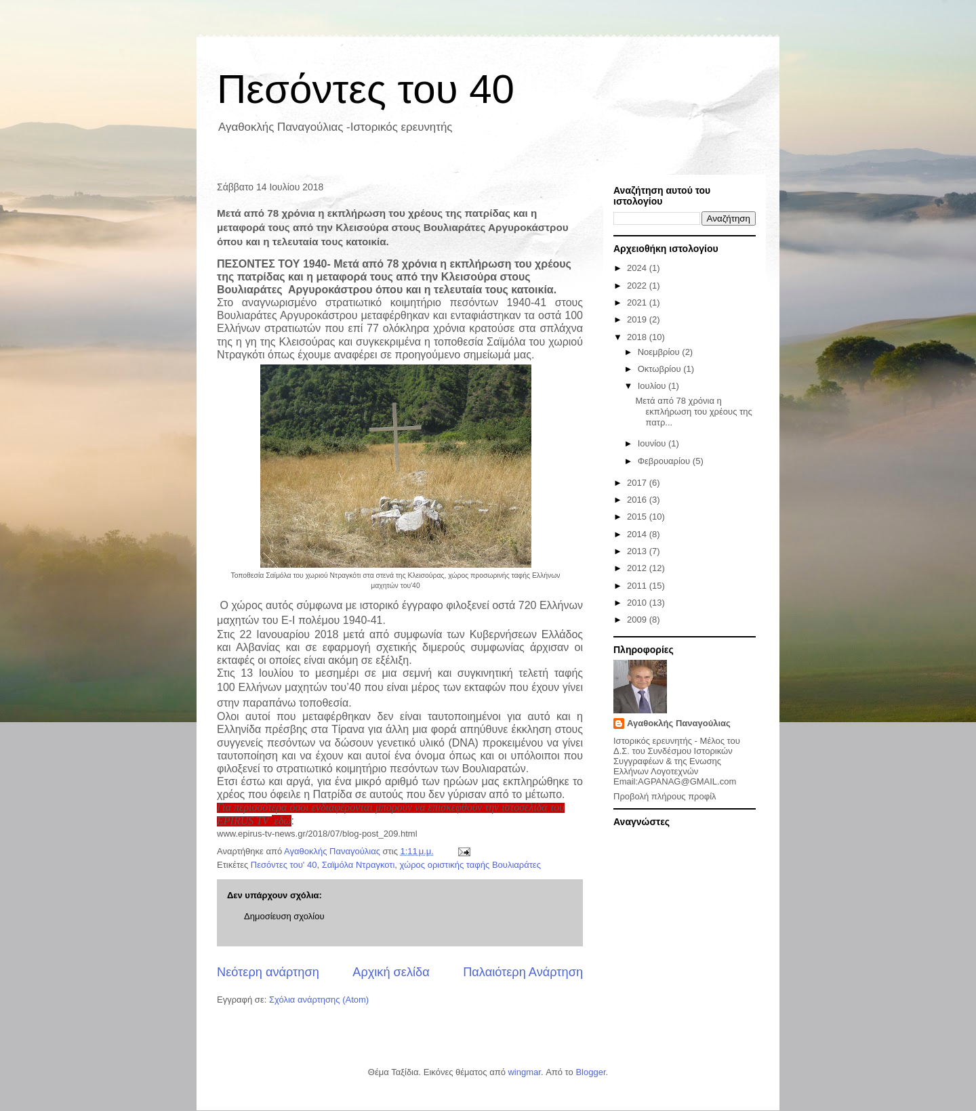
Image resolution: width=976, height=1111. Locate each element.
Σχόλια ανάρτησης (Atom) (319, 999)
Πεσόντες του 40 (365, 89)
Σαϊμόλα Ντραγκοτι (358, 865)
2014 (638, 534)
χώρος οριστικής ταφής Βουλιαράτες (470, 865)
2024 (638, 268)
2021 (638, 302)
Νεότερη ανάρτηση (268, 972)
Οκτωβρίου (660, 369)
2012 (638, 568)
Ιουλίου (653, 386)
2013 (638, 551)
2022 (638, 285)
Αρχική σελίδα (390, 972)
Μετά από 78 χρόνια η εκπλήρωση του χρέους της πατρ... (693, 411)
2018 (638, 337)
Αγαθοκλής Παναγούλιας (679, 723)
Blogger (590, 1072)
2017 (638, 483)
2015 (638, 516)
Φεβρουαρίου (665, 461)
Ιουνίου (653, 443)
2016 (638, 500)
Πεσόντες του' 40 (284, 865)
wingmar (524, 1072)
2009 (638, 619)
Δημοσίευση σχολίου (284, 916)
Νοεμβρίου (660, 352)
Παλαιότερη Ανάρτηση (523, 972)
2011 (638, 586)
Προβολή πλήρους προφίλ (664, 796)
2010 (638, 603)
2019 (638, 319)
